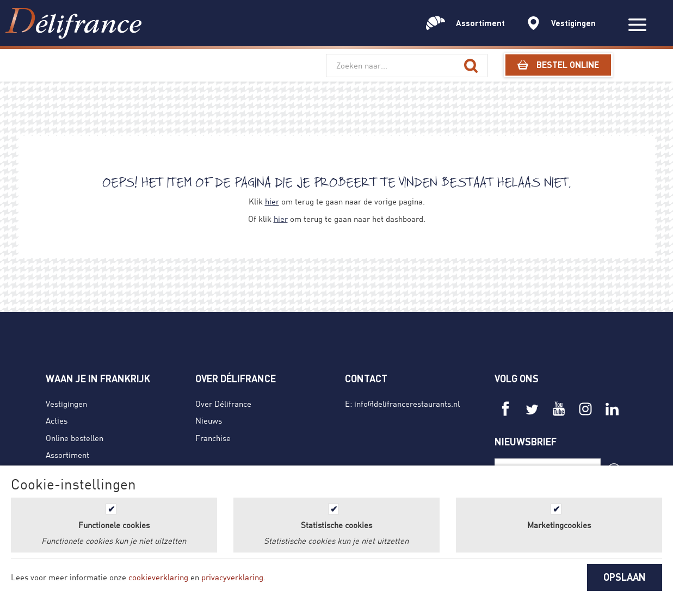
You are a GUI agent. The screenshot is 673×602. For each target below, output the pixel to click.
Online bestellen (74, 438)
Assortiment (67, 455)
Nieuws (208, 420)
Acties (56, 420)
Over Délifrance (223, 403)
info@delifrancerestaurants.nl (407, 403)
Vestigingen (66, 403)
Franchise (213, 438)
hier (272, 201)
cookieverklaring (158, 577)
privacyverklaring (232, 577)
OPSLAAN (624, 577)
